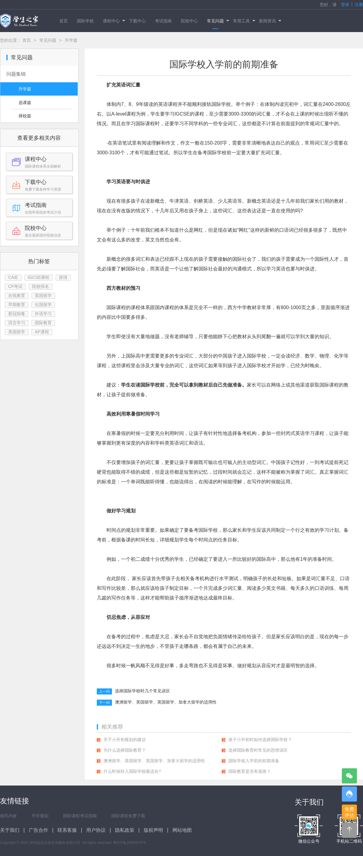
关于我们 (9, 830)
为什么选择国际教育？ (124, 750)
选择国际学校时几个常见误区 (142, 690)
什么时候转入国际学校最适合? (132, 771)
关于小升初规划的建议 (124, 739)
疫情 (63, 277)
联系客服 (67, 830)
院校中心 (189, 20)
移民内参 (8, 815)
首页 (63, 20)
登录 (345, 4)
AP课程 (42, 331)
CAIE (13, 277)
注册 (359, 4)
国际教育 (43, 322)
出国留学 (43, 304)
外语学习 (43, 313)
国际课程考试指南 (80, 815)
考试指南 (163, 20)
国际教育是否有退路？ (249, 771)
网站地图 (182, 830)
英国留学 (43, 295)
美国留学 (16, 331)
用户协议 (96, 830)
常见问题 (217, 20)
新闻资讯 (269, 20)
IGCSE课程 (39, 277)
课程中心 (113, 20)
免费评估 (349, 812)
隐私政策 (124, 830)
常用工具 (243, 20)
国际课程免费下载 (128, 815)
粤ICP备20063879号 (129, 843)
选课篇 (24, 102)
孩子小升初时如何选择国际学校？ (260, 739)
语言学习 (16, 322)
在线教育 (16, 295)
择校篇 (24, 115)
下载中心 (137, 20)
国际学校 (85, 20)
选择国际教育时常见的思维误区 (258, 750)
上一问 (104, 691)
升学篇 (24, 89)
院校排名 (40, 286)
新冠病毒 (16, 313)
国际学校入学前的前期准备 (253, 760)
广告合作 (38, 830)
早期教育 (16, 304)
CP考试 (15, 286)
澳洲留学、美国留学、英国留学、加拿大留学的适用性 (166, 702)
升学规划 (39, 815)
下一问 (104, 703)
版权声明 (153, 830)
